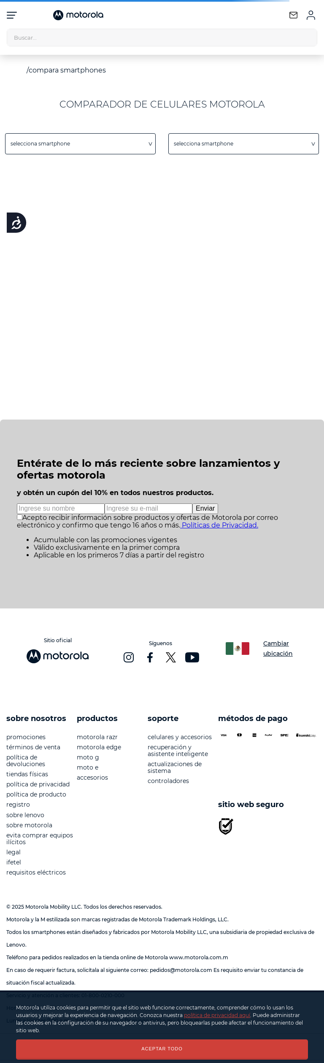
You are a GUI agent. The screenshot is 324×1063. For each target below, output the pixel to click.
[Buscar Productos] (308, 37)
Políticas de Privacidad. (219, 525)
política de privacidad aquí (217, 1015)
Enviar (205, 508)
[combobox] (162, 37)
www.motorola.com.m (198, 957)
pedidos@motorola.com (181, 970)
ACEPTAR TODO (162, 1048)
